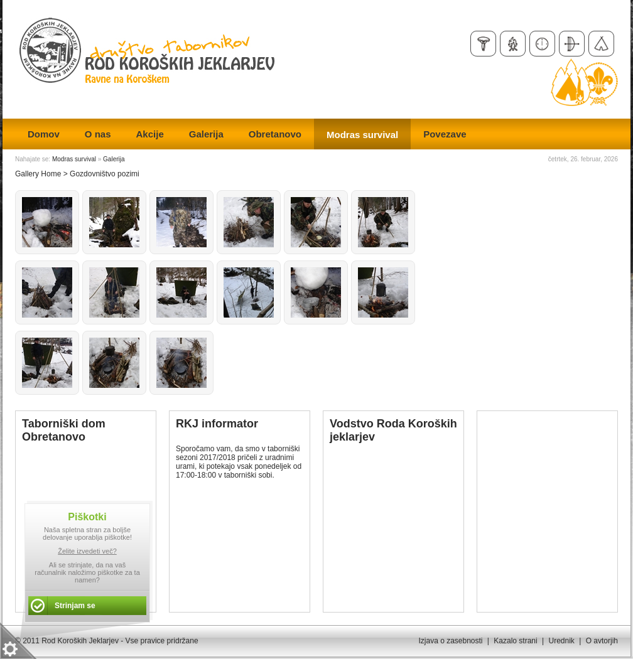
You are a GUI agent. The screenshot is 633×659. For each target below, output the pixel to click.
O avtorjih (602, 640)
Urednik (561, 640)
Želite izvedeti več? (87, 551)
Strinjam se (75, 605)
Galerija (113, 159)
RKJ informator (217, 423)
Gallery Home (38, 173)
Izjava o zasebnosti (450, 640)
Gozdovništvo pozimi (104, 173)
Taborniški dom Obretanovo (64, 430)
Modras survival (74, 159)
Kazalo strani (515, 640)
